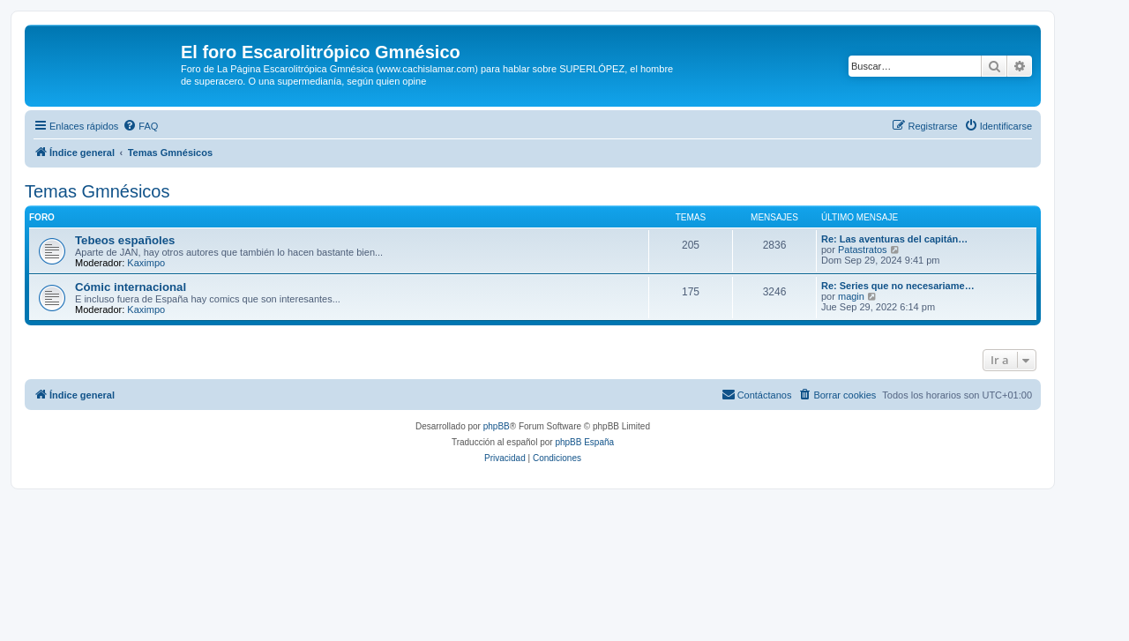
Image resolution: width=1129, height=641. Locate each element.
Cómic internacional (130, 287)
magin (851, 296)
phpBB (496, 426)
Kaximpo (146, 262)
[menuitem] (140, 126)
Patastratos (862, 249)
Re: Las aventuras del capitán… (894, 239)
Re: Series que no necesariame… (898, 285)
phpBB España (584, 442)
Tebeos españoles (125, 240)
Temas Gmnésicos (97, 191)
